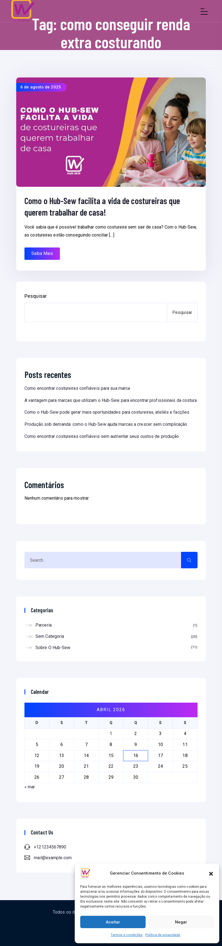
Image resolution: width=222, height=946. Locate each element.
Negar (181, 922)
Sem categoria (116, 637)
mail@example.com (53, 857)
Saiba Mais (42, 253)
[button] (211, 873)
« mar (29, 786)
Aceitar (113, 922)
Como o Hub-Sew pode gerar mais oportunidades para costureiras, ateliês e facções (106, 412)
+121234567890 (50, 847)
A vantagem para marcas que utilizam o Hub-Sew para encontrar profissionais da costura (110, 400)
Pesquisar (35, 296)
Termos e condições (127, 935)
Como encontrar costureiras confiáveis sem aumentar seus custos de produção (101, 436)
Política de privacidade (162, 935)
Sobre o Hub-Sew (116, 647)
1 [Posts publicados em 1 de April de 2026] (111, 733)
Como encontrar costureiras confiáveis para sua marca (77, 388)
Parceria (116, 625)
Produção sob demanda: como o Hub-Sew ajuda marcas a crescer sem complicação (105, 424)
